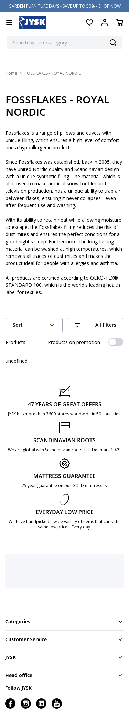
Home (11, 73)
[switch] (115, 342)
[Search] (113, 42)
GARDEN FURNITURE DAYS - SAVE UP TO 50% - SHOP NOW (65, 6)
